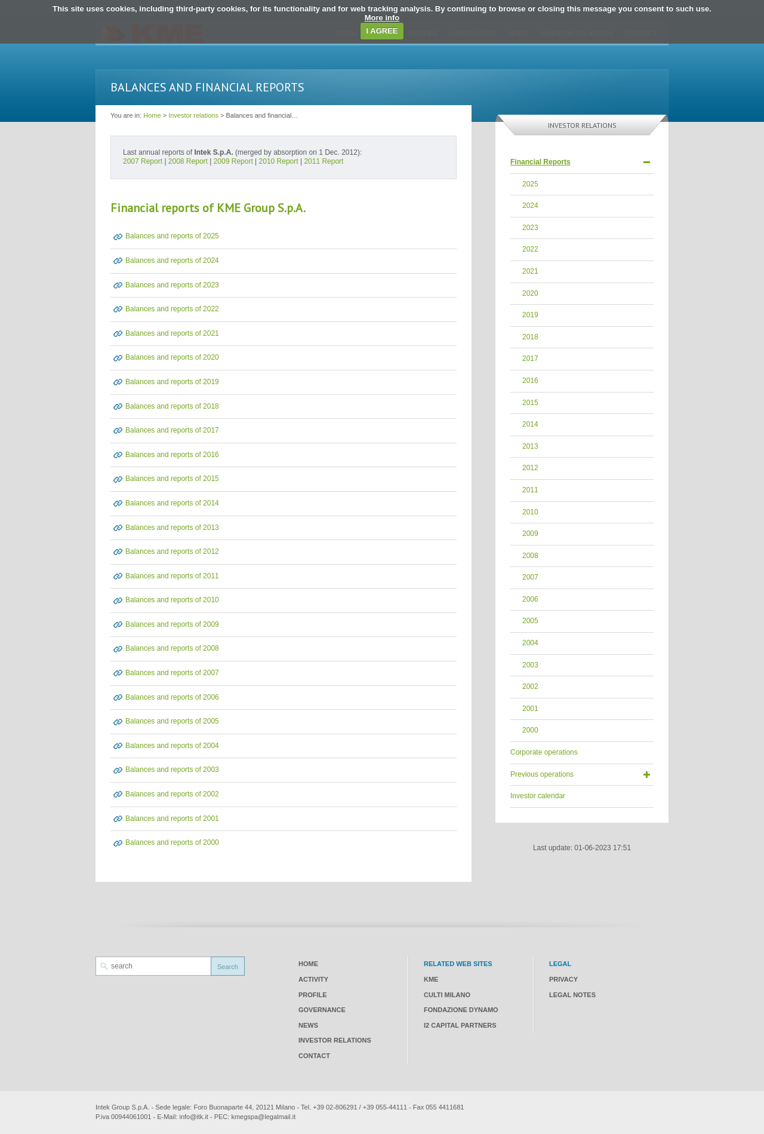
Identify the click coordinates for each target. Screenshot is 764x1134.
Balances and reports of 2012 (172, 551)
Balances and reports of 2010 (172, 600)
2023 (530, 227)
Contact (314, 1055)
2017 (530, 358)
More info (382, 17)
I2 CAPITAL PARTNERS (460, 1025)
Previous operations (542, 774)
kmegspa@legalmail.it (263, 1116)
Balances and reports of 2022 (172, 309)
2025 (530, 184)
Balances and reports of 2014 (172, 503)
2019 (530, 315)
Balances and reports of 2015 (172, 478)
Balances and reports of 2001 (172, 818)
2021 (530, 271)
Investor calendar (537, 796)
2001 (530, 708)
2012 (530, 468)
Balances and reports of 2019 (172, 382)
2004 (530, 643)
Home (152, 115)
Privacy (563, 979)
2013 (530, 446)
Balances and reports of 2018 (172, 406)
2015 (530, 403)
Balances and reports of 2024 (172, 260)
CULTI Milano (447, 994)
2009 (530, 533)
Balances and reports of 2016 (172, 454)
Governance (322, 1009)
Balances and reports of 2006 (172, 697)
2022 (530, 249)
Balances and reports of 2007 (172, 673)
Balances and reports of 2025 (172, 236)
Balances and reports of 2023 (172, 285)
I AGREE (382, 30)
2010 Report (278, 161)
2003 (530, 665)
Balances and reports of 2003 (172, 769)
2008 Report (188, 161)
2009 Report (233, 161)
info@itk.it (193, 1116)
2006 (530, 599)
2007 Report (142, 161)
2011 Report (323, 161)
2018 (530, 337)
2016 (530, 380)
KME (431, 979)
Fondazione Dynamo (461, 1009)
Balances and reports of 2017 (172, 430)
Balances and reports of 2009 (172, 624)
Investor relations (193, 115)
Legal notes (572, 994)
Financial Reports (540, 162)
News (308, 1025)
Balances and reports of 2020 (172, 357)
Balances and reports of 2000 (172, 842)
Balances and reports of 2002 (172, 794)
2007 (530, 577)
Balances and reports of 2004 (172, 745)
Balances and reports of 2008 (172, 648)
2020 (530, 293)
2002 (530, 686)
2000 (530, 730)
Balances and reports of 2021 (172, 333)
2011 (530, 490)
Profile (312, 994)
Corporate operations (544, 752)
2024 (530, 205)
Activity (313, 979)
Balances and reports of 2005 (172, 721)
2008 (530, 555)
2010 (530, 512)
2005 (530, 621)
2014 (530, 424)
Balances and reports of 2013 (172, 527)
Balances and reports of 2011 (172, 576)
